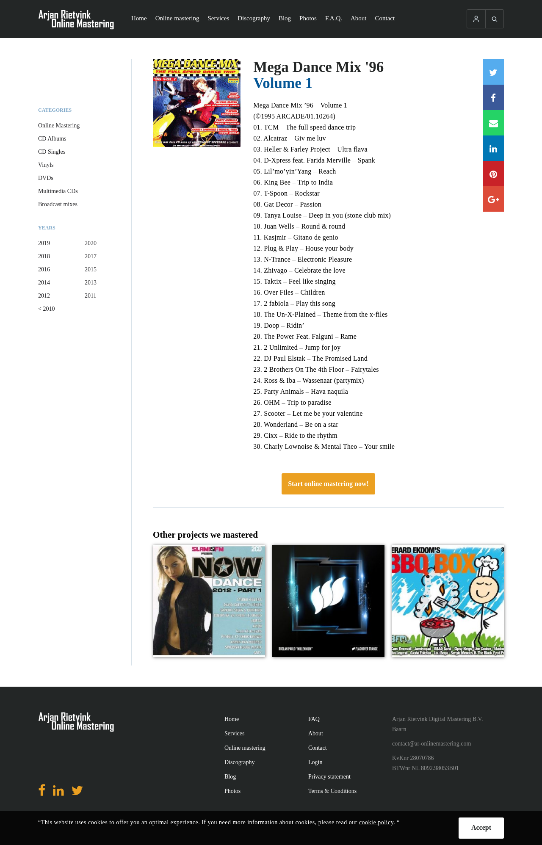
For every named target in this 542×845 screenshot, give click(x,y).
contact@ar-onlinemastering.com (431, 743)
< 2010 (46, 309)
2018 (44, 256)
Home (139, 18)
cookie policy (376, 822)
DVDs (45, 178)
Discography (254, 18)
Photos (308, 18)
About (359, 18)
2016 (44, 269)
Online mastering (177, 18)
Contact (385, 18)
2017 (91, 256)
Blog (285, 18)
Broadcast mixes (57, 204)
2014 (44, 282)
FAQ (314, 719)
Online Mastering (59, 125)
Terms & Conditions (332, 791)
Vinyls (46, 165)
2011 (90, 296)
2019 (44, 243)
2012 (44, 296)
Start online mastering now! (328, 483)
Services (218, 18)
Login (315, 762)
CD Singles (51, 152)
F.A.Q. (333, 18)
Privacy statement (329, 776)
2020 (91, 243)
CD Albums (52, 138)
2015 (91, 269)
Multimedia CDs (58, 191)
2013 (91, 282)
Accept (481, 827)
